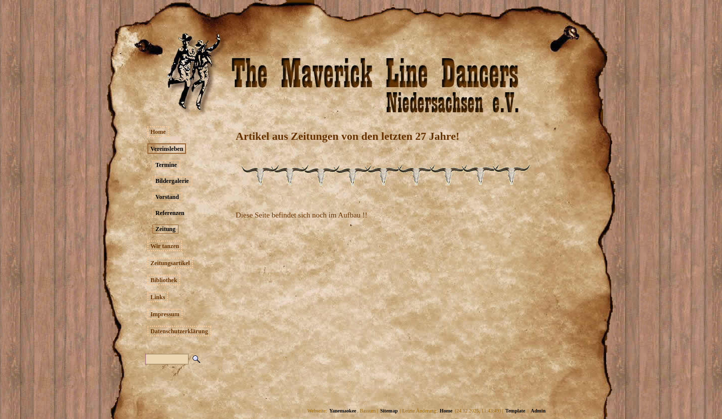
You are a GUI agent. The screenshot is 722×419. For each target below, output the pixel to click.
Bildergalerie (172, 180)
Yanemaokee (342, 410)
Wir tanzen (164, 246)
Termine (166, 164)
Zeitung (165, 229)
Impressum (164, 314)
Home (158, 131)
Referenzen (170, 213)
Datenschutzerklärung (179, 331)
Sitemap (389, 410)
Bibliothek (163, 280)
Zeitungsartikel (170, 263)
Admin (538, 410)
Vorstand (167, 196)
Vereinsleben (166, 148)
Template (515, 410)
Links (157, 297)
